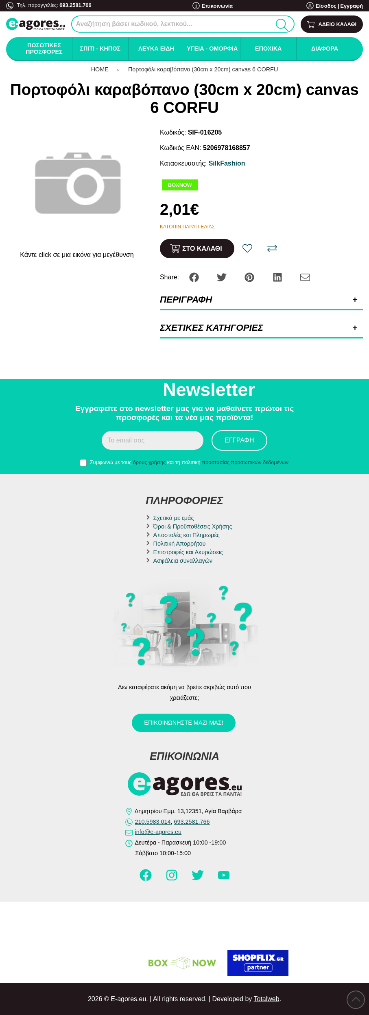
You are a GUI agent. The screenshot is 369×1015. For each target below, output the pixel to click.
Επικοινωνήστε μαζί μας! (183, 722)
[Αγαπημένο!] (247, 248)
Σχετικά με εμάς (173, 518)
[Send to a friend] (305, 276)
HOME (100, 69)
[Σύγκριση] (272, 248)
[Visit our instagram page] (172, 878)
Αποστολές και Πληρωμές (186, 535)
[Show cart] (332, 24)
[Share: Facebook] (195, 276)
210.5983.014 (153, 821)
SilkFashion (227, 163)
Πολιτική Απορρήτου (179, 543)
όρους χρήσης (149, 462)
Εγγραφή (351, 6)
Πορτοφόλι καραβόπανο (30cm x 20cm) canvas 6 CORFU (203, 69)
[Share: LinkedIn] (278, 276)
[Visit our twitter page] (198, 878)
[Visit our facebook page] (146, 878)
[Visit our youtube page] (224, 878)
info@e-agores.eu (158, 832)
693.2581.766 (75, 5)
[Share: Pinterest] (250, 276)
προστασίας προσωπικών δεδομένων (245, 462)
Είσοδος (326, 6)
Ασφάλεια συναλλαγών (183, 560)
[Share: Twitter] (222, 276)
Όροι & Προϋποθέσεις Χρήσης (192, 526)
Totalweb (266, 998)
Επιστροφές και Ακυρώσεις (188, 552)
